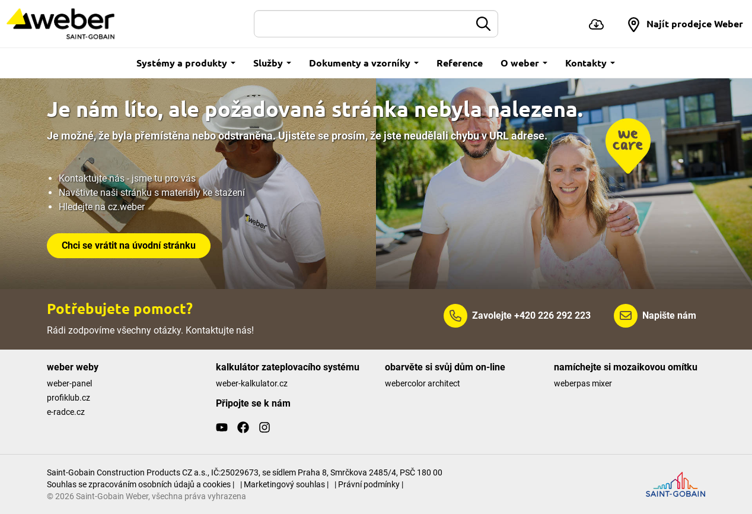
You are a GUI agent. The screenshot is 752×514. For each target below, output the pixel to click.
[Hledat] (362, 24)
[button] (684, 23)
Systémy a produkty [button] (185, 62)
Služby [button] (272, 62)
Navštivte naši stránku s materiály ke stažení (152, 192)
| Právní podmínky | (368, 484)
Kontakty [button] (590, 62)
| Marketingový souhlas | (284, 484)
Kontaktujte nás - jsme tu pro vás (127, 178)
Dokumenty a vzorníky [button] (364, 62)
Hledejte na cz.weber (102, 206)
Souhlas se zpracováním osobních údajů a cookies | (140, 484)
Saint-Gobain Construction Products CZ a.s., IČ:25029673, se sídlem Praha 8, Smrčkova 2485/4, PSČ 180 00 (244, 472)
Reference (459, 62)
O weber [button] (524, 62)
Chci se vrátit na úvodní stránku (129, 245)
